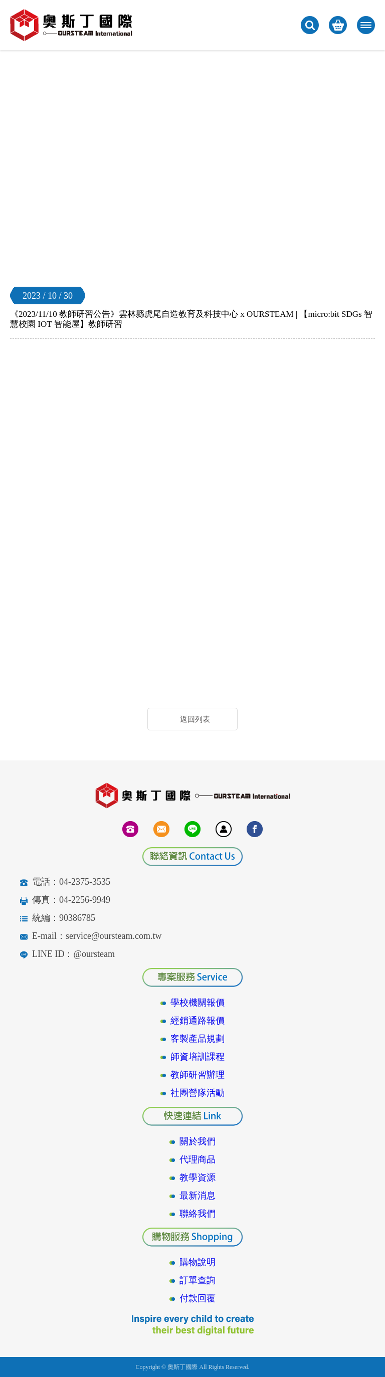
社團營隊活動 (197, 1093)
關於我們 (197, 1141)
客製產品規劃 (197, 1039)
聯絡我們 (197, 1214)
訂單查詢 (197, 1280)
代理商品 (197, 1159)
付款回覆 (197, 1298)
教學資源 (197, 1177)
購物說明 (197, 1262)
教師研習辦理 (197, 1075)
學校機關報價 (197, 1003)
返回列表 (195, 719)
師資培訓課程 (197, 1057)
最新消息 (197, 1196)
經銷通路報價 (197, 1021)
